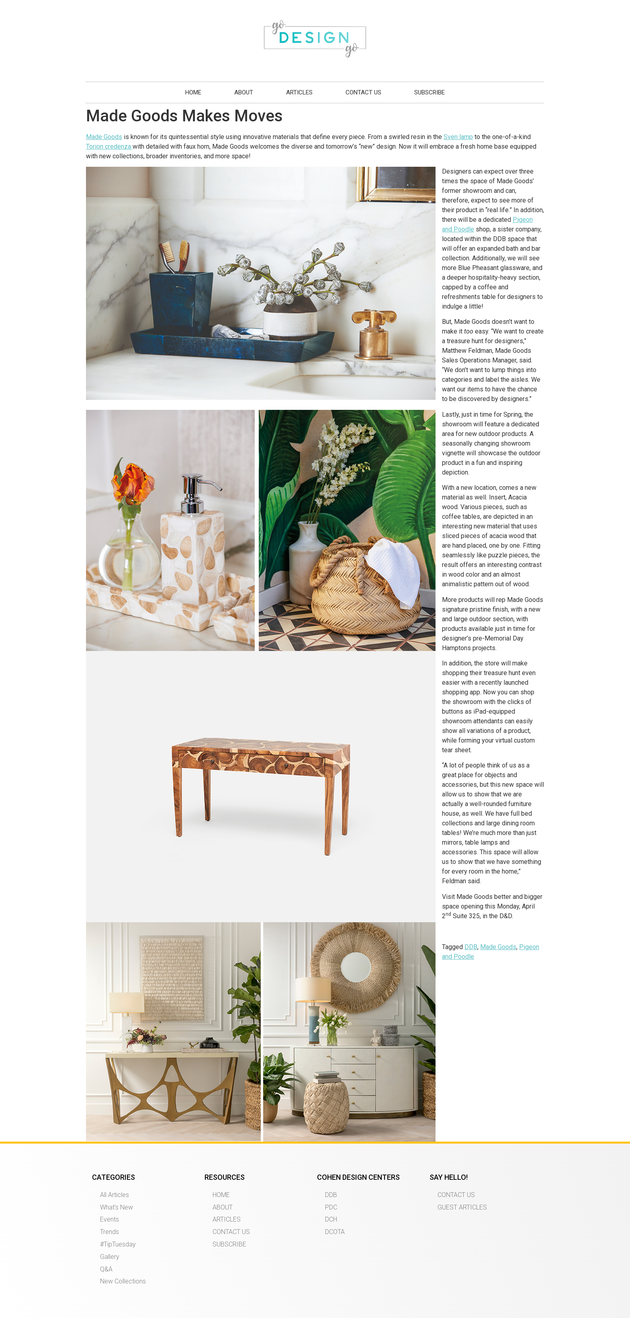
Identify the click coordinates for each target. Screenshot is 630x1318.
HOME (193, 92)
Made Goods (104, 137)
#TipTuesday (118, 1244)
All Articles (114, 1195)
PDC (331, 1207)
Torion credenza (109, 146)
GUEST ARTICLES (462, 1207)
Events (109, 1219)
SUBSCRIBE (429, 92)
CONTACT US (363, 92)
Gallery (109, 1257)
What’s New (116, 1207)
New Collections (123, 1281)
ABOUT (243, 92)
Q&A (106, 1269)
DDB (470, 947)
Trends (109, 1232)
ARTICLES (299, 92)
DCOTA (335, 1232)
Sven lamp (458, 137)
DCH (331, 1219)
